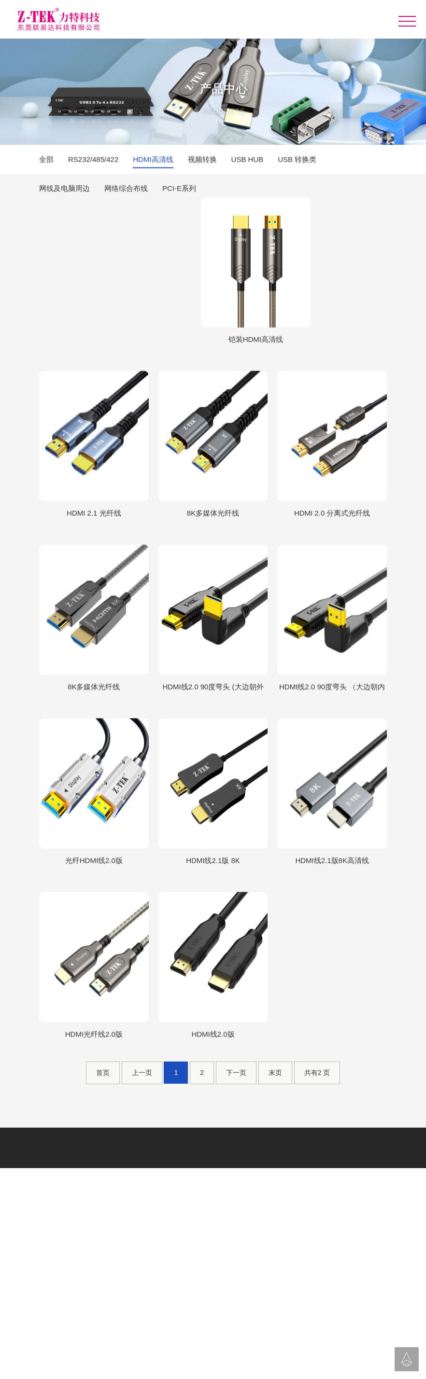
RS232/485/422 (93, 160)
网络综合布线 (126, 189)
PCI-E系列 (179, 189)
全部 (46, 160)
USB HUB (247, 160)
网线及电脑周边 (64, 189)
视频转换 (202, 160)
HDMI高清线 (153, 160)
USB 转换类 (297, 160)
